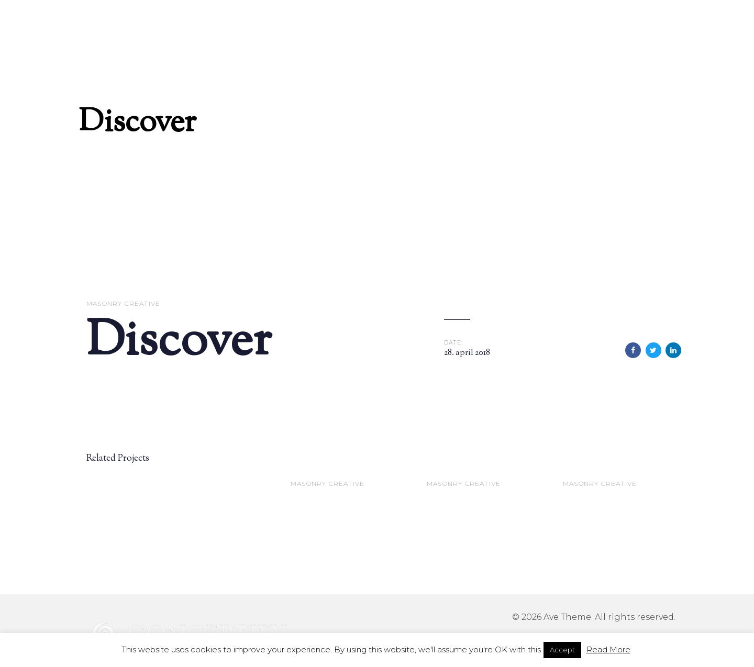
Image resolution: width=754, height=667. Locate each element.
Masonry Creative (123, 303)
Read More (608, 649)
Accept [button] (562, 650)
